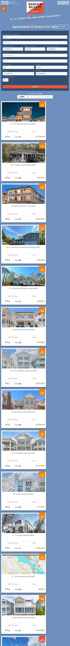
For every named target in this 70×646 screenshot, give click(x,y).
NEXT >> (48, 97)
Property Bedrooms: (8, 46)
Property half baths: (52, 46)
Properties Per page (8, 77)
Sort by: (38, 64)
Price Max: (39, 71)
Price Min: (5, 71)
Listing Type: (6, 64)
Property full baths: (30, 46)
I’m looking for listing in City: (11, 34)
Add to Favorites (10, 131)
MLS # (4, 58)
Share (25, 131)
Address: (5, 52)
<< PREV (22, 97)
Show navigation (3, 8)
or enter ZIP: (6, 40)
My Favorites (61, 26)
